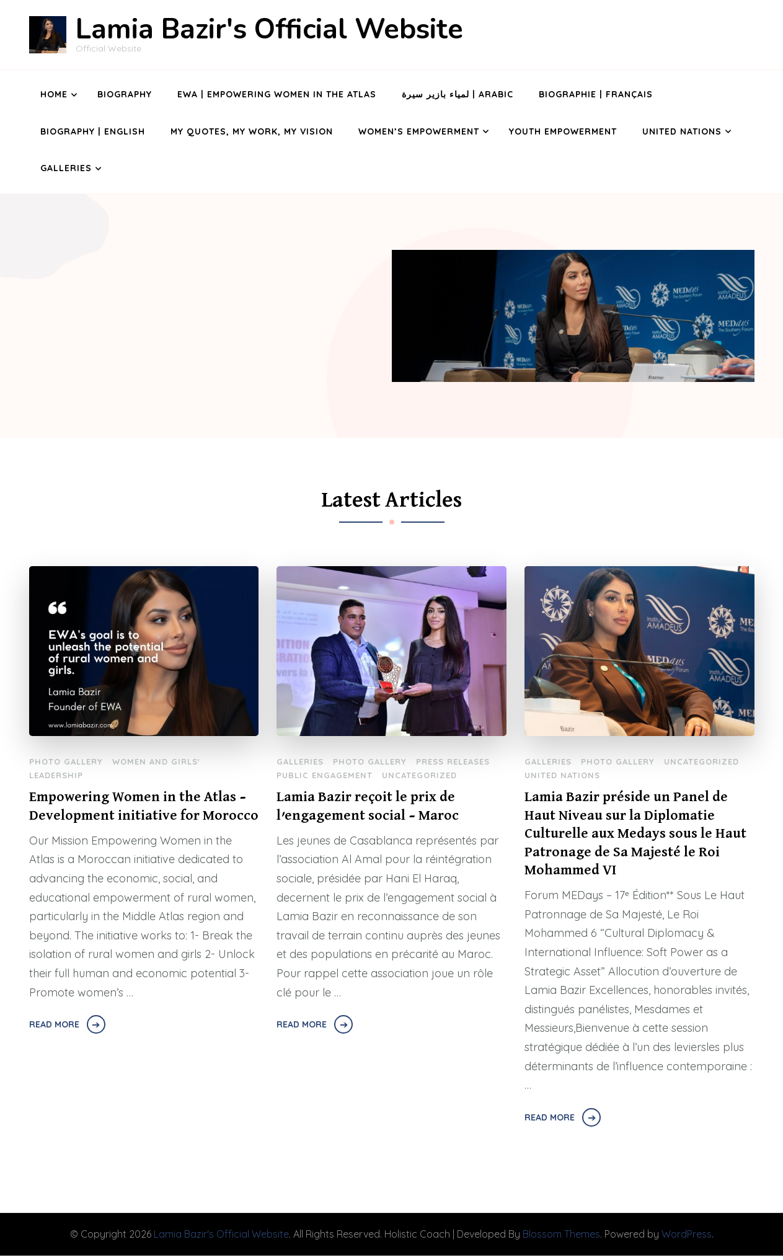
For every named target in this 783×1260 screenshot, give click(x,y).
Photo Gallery (66, 761)
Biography (124, 94)
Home (54, 94)
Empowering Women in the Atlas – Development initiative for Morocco (140, 816)
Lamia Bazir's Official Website (269, 29)
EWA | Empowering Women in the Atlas (276, 94)
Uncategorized (419, 775)
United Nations (682, 131)
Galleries (66, 168)
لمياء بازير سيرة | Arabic (457, 94)
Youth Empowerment (563, 131)
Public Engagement (324, 775)
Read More (54, 1045)
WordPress (686, 1239)
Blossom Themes (561, 1239)
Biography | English (92, 131)
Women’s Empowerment (418, 131)
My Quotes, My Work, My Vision (251, 131)
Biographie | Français (596, 94)
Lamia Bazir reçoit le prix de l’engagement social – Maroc (370, 807)
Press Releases (453, 761)
